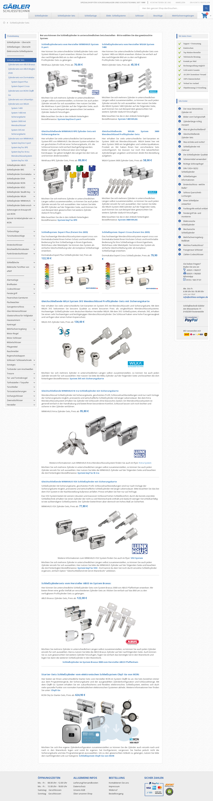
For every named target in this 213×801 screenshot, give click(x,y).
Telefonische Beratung (191, 57)
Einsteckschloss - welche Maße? (193, 186)
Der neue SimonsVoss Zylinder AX (192, 110)
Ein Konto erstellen (200, 2)
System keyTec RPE (73, 220)
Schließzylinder (41, 15)
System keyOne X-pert (75, 119)
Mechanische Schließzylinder (188, 231)
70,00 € (84, 64)
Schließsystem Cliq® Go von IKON (102, 755)
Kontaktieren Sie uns (160, 2)
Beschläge (158, 15)
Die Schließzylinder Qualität (195, 154)
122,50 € (53, 258)
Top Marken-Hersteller (192, 52)
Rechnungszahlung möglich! (194, 66)
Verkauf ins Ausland (191, 83)
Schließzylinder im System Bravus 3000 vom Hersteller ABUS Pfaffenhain (106, 662)
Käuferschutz (188, 48)
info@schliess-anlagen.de (195, 297)
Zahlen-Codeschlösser (193, 254)
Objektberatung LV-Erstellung (194, 88)
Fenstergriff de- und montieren (191, 215)
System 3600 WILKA (134, 219)
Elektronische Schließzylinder (188, 223)
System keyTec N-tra (95, 472)
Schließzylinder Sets (66, 15)
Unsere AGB (79, 790)
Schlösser (139, 15)
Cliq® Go (61, 690)
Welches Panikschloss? (193, 245)
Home (4, 22)
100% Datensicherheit (191, 79)
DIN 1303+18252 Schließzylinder (189, 170)
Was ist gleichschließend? (194, 129)
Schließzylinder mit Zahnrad (190, 148)
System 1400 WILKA (134, 119)
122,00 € (88, 598)
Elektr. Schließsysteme (116, 15)
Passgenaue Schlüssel (193, 250)
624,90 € (86, 695)
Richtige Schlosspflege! (193, 163)
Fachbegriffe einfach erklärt (195, 208)
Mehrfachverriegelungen (183, 15)
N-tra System (151, 462)
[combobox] (174, 8)
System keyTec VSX (94, 568)
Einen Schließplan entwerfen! (190, 202)
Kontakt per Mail (189, 61)
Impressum (114, 786)
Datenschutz (79, 786)
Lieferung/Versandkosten (85, 782)
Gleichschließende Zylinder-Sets (190, 136)
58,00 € (154, 160)
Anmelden (180, 2)
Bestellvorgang (116, 793)
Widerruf (113, 790)
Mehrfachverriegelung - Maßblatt (192, 239)
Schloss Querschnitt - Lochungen (191, 194)
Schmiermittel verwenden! (194, 159)
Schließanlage (91, 15)
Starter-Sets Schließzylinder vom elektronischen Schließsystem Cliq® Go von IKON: (97, 674)
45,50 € (141, 64)
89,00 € (88, 160)
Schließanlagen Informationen (189, 178)
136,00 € (86, 322)
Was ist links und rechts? (194, 142)
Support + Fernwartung (192, 44)
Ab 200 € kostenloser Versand (194, 74)
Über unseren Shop (82, 793)
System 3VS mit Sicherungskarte (93, 378)
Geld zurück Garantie (191, 70)
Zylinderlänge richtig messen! (191, 123)
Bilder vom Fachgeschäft (194, 117)
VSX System (143, 558)
